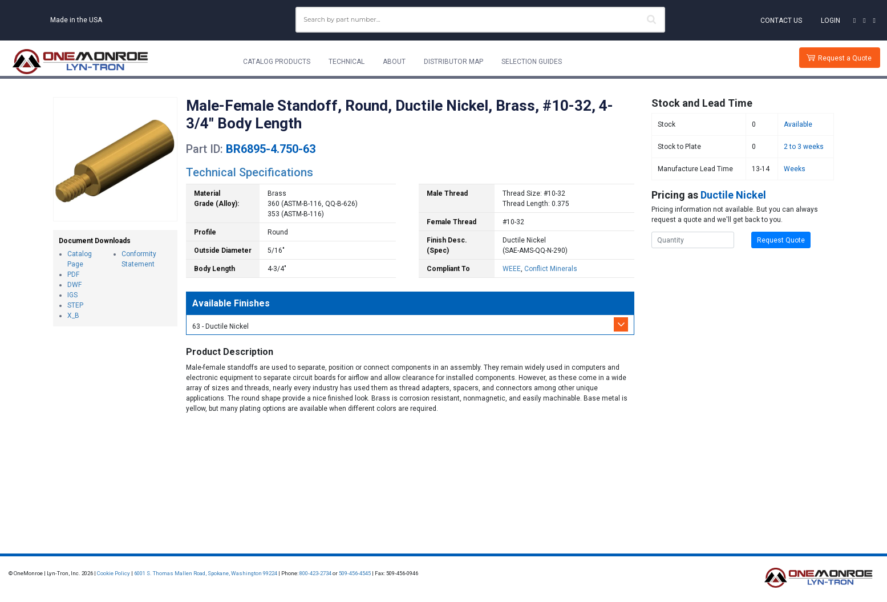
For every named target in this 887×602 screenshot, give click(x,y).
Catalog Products (276, 62)
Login (830, 21)
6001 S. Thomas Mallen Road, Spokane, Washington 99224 (205, 573)
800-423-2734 (315, 573)
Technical (346, 62)
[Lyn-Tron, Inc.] (80, 61)
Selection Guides (531, 62)
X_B (73, 316)
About (394, 62)
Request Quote (781, 240)
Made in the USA (76, 20)
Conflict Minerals (550, 269)
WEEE (512, 269)
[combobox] (480, 20)
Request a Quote (845, 58)
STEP (75, 305)
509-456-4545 (355, 573)
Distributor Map (453, 62)
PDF (73, 274)
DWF (74, 285)
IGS (72, 295)
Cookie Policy (113, 573)
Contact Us (781, 21)
